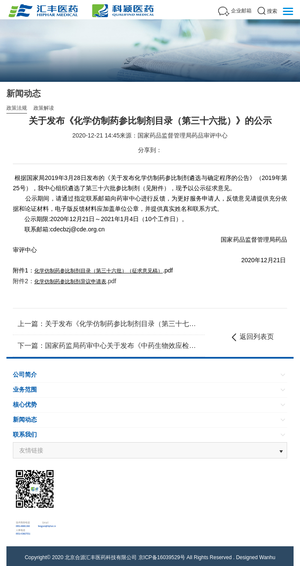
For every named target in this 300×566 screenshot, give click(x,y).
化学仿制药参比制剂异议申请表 (70, 281)
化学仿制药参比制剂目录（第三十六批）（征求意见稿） (98, 271)
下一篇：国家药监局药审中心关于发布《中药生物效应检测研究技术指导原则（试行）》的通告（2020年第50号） (109, 345)
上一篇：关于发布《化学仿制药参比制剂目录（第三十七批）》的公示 (109, 323)
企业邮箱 (241, 11)
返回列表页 (252, 337)
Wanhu (267, 557)
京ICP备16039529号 (161, 557)
